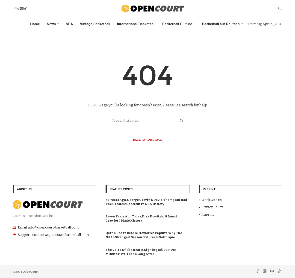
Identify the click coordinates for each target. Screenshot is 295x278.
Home (35, 24)
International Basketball (136, 24)
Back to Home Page (147, 139)
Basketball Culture (177, 24)
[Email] (22, 8)
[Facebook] (14, 8)
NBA (69, 24)
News (51, 24)
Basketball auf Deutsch (221, 24)
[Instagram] (18, 8)
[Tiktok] (25, 8)
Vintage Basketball (95, 24)
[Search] (280, 9)
